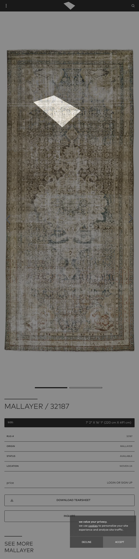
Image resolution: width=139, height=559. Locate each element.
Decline (86, 542)
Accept (119, 542)
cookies (93, 526)
